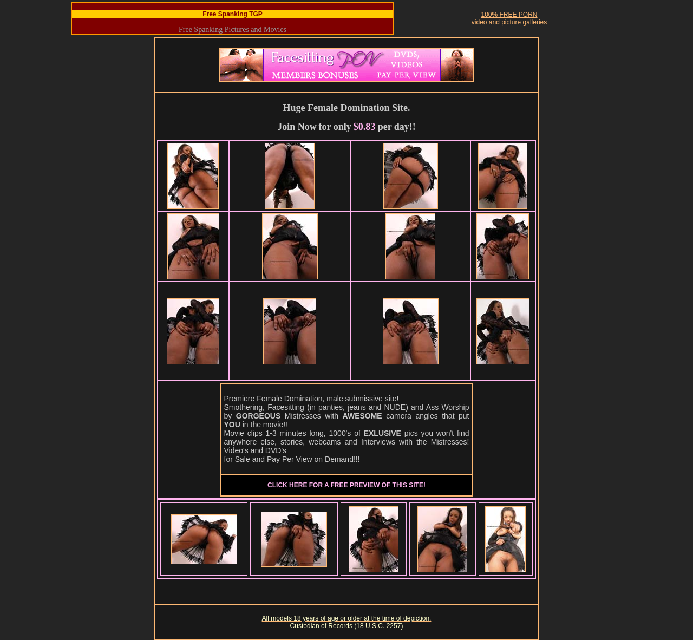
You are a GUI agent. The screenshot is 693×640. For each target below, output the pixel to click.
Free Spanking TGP (232, 14)
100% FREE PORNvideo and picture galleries (509, 18)
